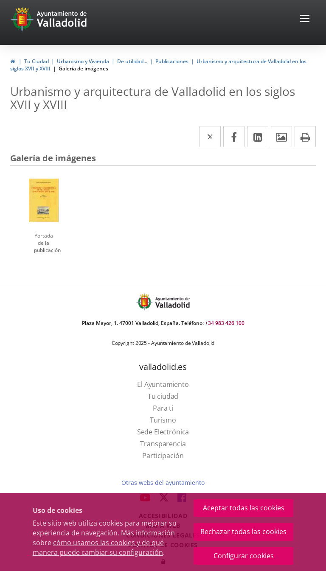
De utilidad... (132, 61)
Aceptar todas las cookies (243, 507)
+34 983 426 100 (224, 323)
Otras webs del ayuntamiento (162, 483)
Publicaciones (171, 61)
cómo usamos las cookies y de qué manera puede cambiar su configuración (98, 547)
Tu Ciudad (36, 61)
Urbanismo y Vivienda (83, 61)
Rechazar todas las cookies (243, 531)
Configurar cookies (244, 555)
